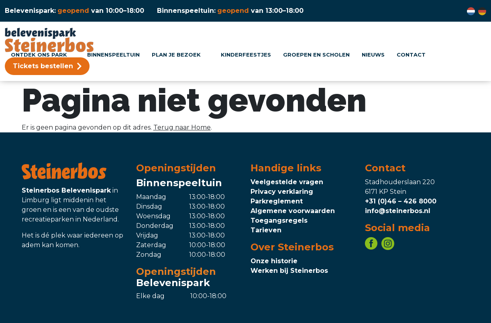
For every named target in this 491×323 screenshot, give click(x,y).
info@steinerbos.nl (397, 211)
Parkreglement (277, 201)
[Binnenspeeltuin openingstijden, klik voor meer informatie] (260, 10)
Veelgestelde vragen (287, 182)
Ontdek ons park (39, 54)
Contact (411, 54)
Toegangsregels (279, 220)
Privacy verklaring (282, 191)
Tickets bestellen (43, 66)
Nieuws (373, 54)
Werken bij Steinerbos (289, 270)
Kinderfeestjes (246, 54)
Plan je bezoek (176, 54)
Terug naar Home (182, 127)
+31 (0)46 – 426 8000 (400, 201)
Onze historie (274, 261)
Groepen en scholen (316, 54)
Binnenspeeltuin (113, 54)
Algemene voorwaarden (293, 211)
